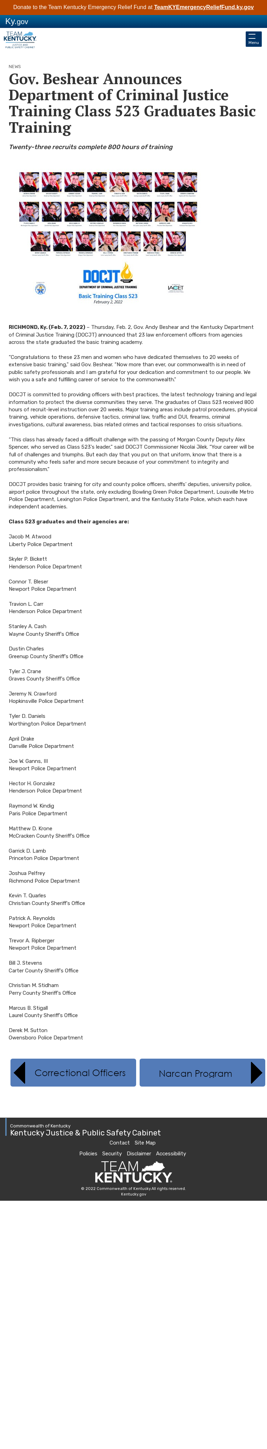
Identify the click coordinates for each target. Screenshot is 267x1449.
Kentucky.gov (133, 1194)
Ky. (16, 21)
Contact (120, 1143)
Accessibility (171, 1153)
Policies (88, 1153)
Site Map (145, 1143)
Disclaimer (139, 1153)
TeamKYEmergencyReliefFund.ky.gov (204, 7)
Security (112, 1153)
